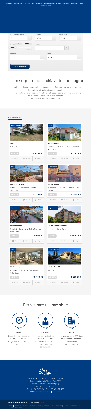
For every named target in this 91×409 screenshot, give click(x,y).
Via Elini (13, 143)
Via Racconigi (15, 267)
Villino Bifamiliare (54, 249)
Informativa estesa (46, 6)
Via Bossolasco (16, 226)
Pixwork (42, 402)
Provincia (38, 44)
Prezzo (12, 44)
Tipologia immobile (17, 34)
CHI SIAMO (18, 406)
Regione (38, 34)
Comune (13, 54)
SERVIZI (39, 406)
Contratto (63, 34)
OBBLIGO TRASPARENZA (16, 407)
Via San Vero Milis (55, 267)
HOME (11, 406)
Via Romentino (53, 143)
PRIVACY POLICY (57, 406)
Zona (49, 54)
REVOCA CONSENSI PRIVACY (72, 406)
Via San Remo (53, 185)
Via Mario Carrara (17, 185)
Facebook (56, 392)
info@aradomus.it (42, 392)
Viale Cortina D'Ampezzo (57, 226)
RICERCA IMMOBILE (29, 406)
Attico (12, 167)
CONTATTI (47, 406)
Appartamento (53, 167)
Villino (50, 125)
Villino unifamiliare (16, 125)
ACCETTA (82, 3)
